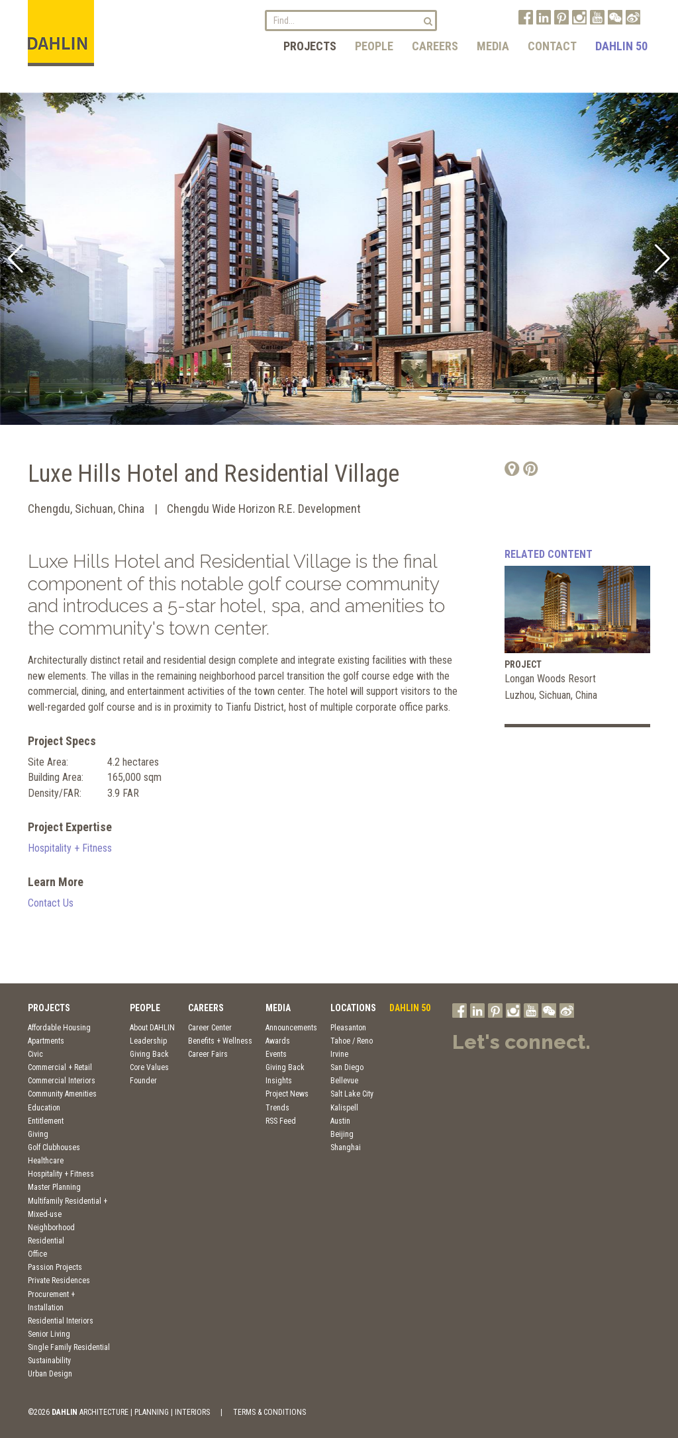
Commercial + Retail (60, 1067)
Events (276, 1054)
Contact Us (50, 903)
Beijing (342, 1134)
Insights (279, 1080)
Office (37, 1254)
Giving (38, 1134)
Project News (287, 1094)
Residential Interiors (60, 1321)
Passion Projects (55, 1267)
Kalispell (344, 1107)
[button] (15, 258)
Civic (35, 1054)
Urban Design (50, 1373)
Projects (309, 46)
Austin (340, 1121)
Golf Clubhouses (54, 1147)
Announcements (291, 1027)
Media (493, 46)
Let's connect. (521, 1042)
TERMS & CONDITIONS (269, 1412)
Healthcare (46, 1160)
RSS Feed (281, 1121)
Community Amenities (62, 1094)
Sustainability (49, 1360)
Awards (278, 1041)
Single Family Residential (69, 1347)
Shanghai (345, 1147)
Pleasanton (348, 1027)
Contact (552, 46)
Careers (435, 46)
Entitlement (46, 1121)
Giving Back (149, 1054)
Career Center (210, 1027)
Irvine (339, 1054)
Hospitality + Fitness (70, 848)
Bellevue (344, 1080)
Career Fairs (208, 1054)
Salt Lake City (351, 1094)
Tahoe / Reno (351, 1041)
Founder (143, 1080)
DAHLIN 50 (621, 46)
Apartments (46, 1041)
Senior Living (49, 1334)
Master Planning (54, 1187)
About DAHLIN (152, 1027)
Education (44, 1107)
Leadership (148, 1041)
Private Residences (59, 1280)
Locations (353, 1008)
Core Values (149, 1067)
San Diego (346, 1067)
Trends (277, 1107)
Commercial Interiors (61, 1080)
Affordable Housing (59, 1027)
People (374, 46)
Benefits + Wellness (220, 1041)
